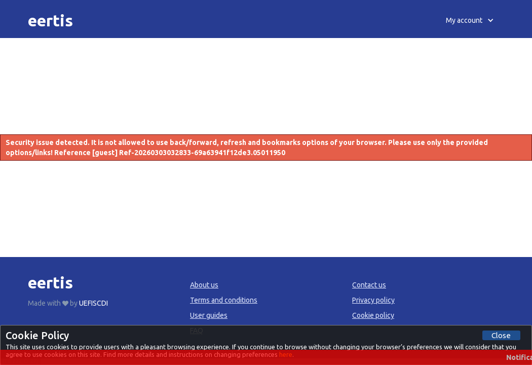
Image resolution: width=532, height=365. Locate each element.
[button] (470, 20)
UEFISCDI (93, 303)
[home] (50, 20)
